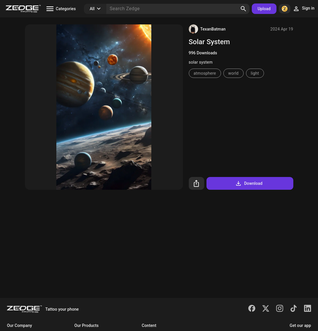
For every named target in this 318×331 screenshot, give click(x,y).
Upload (264, 8)
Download (249, 183)
